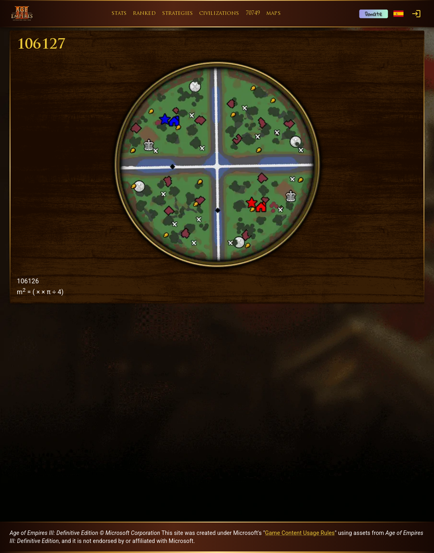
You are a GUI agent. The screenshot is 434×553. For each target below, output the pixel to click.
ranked (144, 13)
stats (119, 13)
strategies (177, 13)
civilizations (219, 13)
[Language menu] (398, 14)
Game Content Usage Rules (300, 533)
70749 (253, 13)
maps (273, 13)
